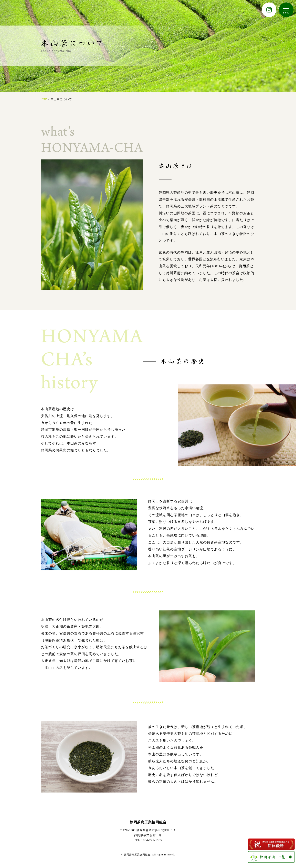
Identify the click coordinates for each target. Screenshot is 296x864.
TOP (44, 99)
